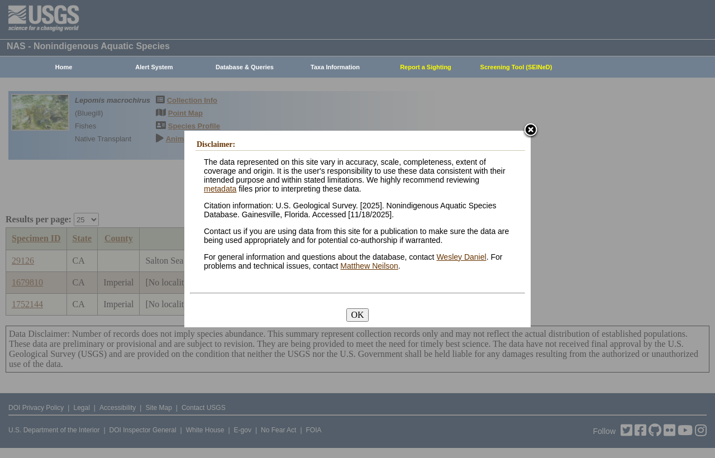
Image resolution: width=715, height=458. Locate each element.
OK (357, 314)
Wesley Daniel (461, 256)
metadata (220, 188)
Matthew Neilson (369, 265)
